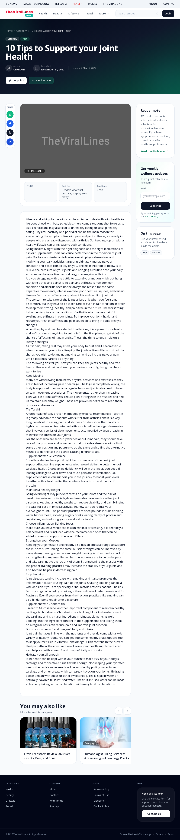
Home (9, 30)
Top (145, 252)
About (53, 789)
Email (143, 188)
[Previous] (118, 710)
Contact (54, 795)
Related (156, 252)
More (104, 13)
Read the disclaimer (155, 151)
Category (21, 30)
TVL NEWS (10, 3)
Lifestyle (73, 13)
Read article (41, 80)
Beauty (57, 13)
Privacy (159, 834)
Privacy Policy (151, 216)
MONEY (92, 3)
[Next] (127, 710)
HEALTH (77, 3)
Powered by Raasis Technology (135, 834)
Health (43, 13)
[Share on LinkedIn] (10, 141)
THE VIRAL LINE (112, 3)
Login (168, 13)
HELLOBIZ (61, 3)
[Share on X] (10, 132)
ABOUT (153, 3)
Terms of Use (101, 795)
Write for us (56, 800)
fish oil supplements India (43, 253)
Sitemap (54, 806)
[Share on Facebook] (10, 123)
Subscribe (155, 205)
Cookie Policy (101, 806)
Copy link (16, 80)
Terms (171, 834)
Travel (89, 13)
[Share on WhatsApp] (10, 114)
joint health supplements (99, 646)
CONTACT (169, 3)
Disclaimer (99, 800)
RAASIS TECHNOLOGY (36, 3)
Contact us (156, 814)
